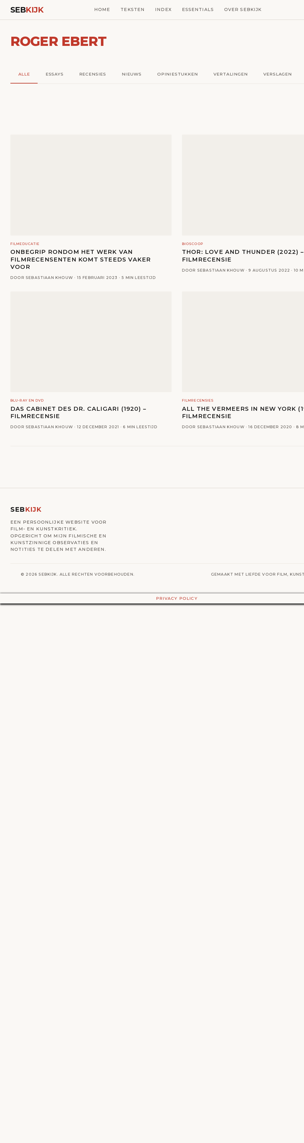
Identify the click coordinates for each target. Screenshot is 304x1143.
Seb (26, 9)
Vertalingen (230, 74)
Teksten (132, 9)
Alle (24, 74)
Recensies (92, 74)
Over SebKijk (242, 9)
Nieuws (132, 74)
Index (163, 9)
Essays (55, 74)
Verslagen (277, 74)
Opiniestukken (177, 74)
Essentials (198, 9)
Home (102, 9)
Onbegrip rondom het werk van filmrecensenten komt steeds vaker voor (80, 259)
